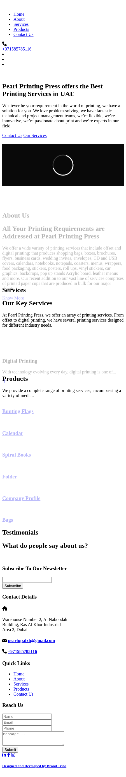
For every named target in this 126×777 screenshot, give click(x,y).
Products (21, 29)
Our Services (35, 135)
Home (18, 14)
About (19, 19)
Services (21, 24)
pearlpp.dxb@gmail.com (31, 640)
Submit (10, 752)
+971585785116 (16, 49)
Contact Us (23, 34)
